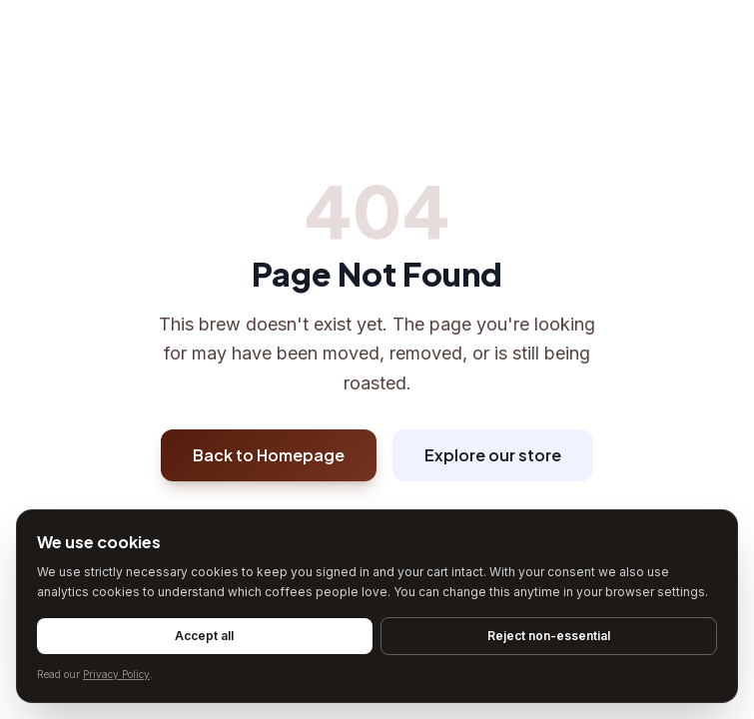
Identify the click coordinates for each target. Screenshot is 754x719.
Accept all (204, 635)
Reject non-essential (548, 635)
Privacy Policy (116, 674)
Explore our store (492, 454)
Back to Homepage (269, 454)
